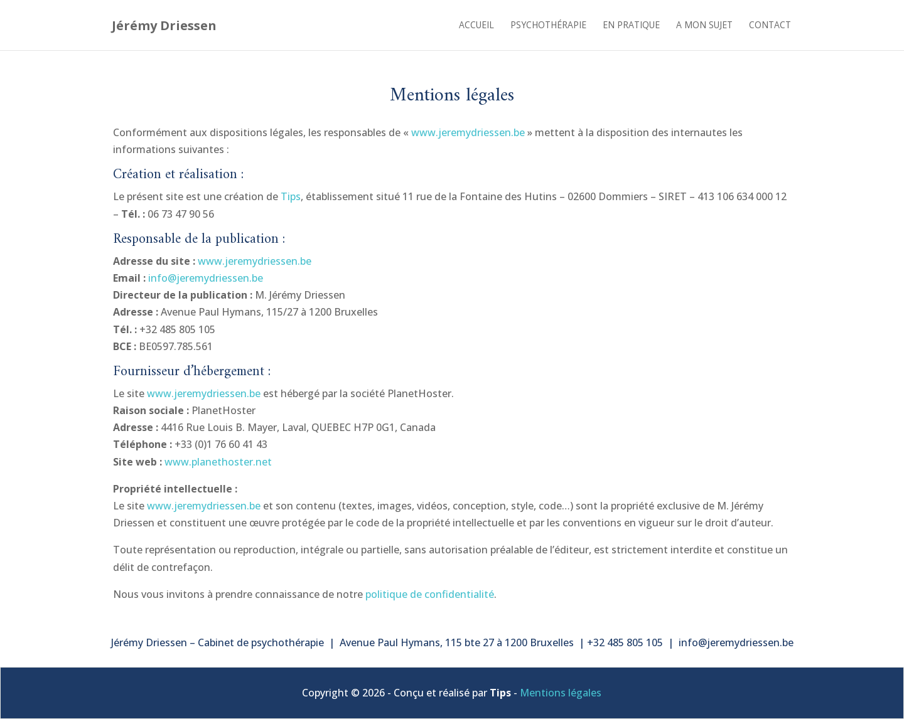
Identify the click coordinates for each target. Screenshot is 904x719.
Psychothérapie (548, 26)
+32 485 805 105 (626, 642)
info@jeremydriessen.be (205, 278)
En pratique (631, 26)
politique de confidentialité (429, 594)
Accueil (476, 26)
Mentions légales (560, 693)
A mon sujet (704, 26)
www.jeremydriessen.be (468, 132)
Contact (770, 26)
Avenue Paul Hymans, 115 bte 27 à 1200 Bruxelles (457, 642)
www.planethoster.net (218, 462)
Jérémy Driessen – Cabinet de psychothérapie (217, 642)
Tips (291, 196)
